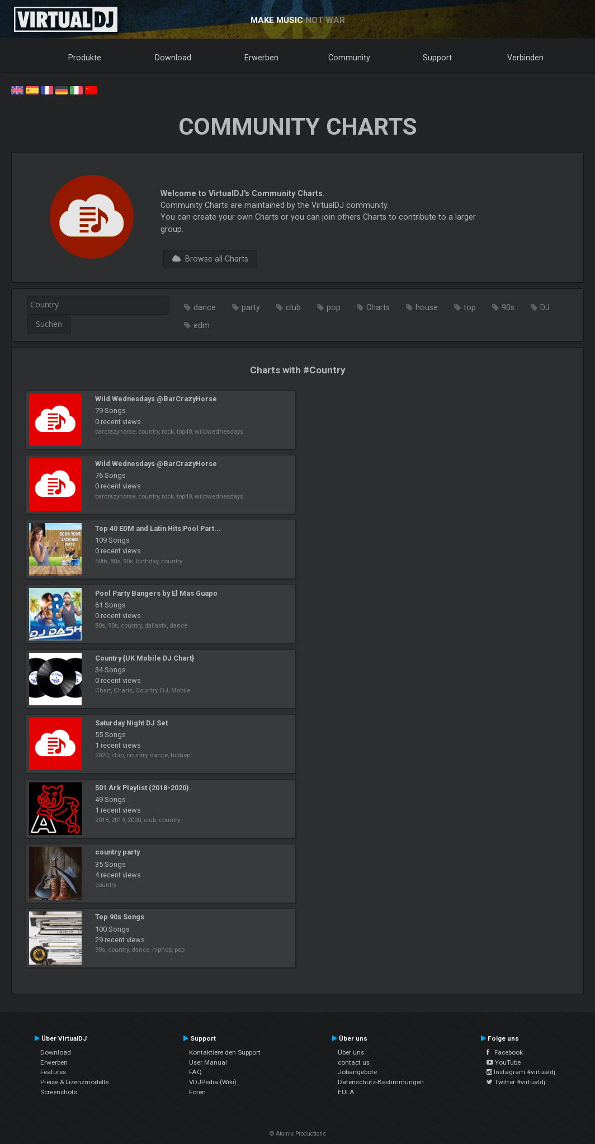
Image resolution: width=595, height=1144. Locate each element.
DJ (545, 307)
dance (204, 307)
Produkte (84, 57)
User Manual (208, 1062)
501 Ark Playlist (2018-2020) (141, 788)
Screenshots (58, 1092)
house (426, 307)
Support (437, 57)
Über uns (351, 1052)
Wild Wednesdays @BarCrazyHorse (156, 399)
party (251, 307)
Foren (197, 1092)
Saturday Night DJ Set (131, 723)
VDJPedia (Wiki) (213, 1082)
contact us (354, 1062)
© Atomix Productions (298, 1133)
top (470, 307)
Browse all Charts (210, 258)
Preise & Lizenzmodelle (74, 1082)
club (293, 307)
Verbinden (525, 57)
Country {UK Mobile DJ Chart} (144, 658)
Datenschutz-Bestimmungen (381, 1082)
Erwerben (261, 57)
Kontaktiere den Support (225, 1052)
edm (201, 325)
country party (117, 852)
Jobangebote (357, 1072)
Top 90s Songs (119, 917)
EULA (346, 1092)
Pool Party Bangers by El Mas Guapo (156, 593)
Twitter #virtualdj (516, 1082)
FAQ (195, 1072)
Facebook (505, 1052)
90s (508, 307)
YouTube (504, 1062)
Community (349, 57)
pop (334, 307)
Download (173, 57)
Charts (378, 307)
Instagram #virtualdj (521, 1072)
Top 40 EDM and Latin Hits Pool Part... (158, 528)
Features (53, 1072)
